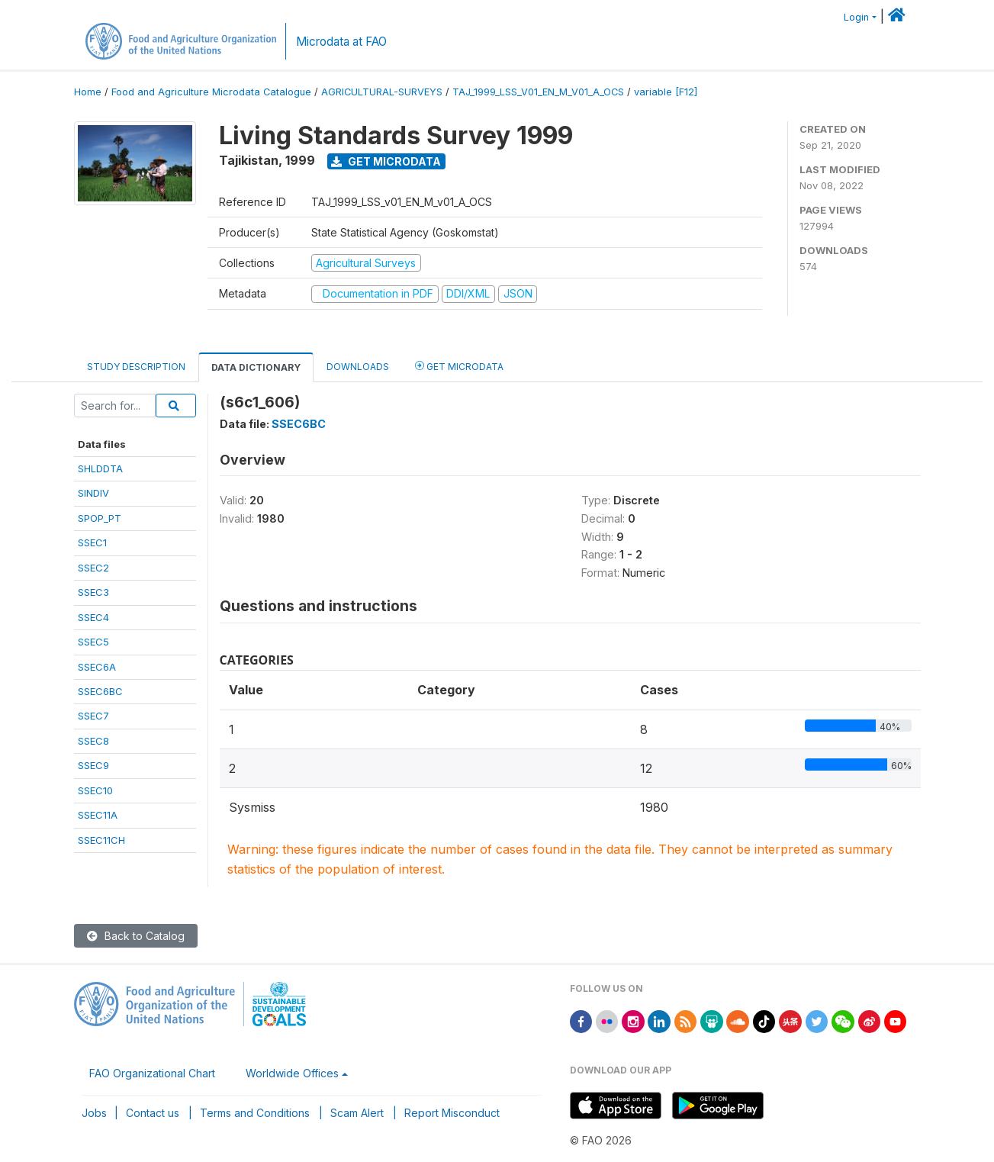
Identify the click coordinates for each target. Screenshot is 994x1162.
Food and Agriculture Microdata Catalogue (211, 92)
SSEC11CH (101, 840)
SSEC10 (95, 790)
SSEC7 (93, 716)
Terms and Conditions (255, 1112)
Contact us (152, 1112)
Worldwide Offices (292, 1073)
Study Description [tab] (136, 366)
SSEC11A (97, 815)
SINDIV (93, 493)
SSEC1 (92, 542)
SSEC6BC (100, 691)
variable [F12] (665, 92)
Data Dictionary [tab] (256, 367)
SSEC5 (93, 642)
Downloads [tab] (358, 366)
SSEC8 (93, 741)
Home (87, 92)
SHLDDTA (100, 468)
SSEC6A (97, 667)
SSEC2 (93, 568)
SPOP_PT (99, 518)
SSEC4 (93, 617)
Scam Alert (357, 1112)
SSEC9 (93, 765)
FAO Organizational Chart (152, 1073)
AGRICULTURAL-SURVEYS (381, 92)
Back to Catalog (136, 935)
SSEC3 (93, 592)
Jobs (94, 1112)
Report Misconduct (452, 1112)
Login (856, 17)
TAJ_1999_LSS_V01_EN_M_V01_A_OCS (538, 92)
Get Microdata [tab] (459, 365)
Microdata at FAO (341, 41)
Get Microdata (386, 161)
